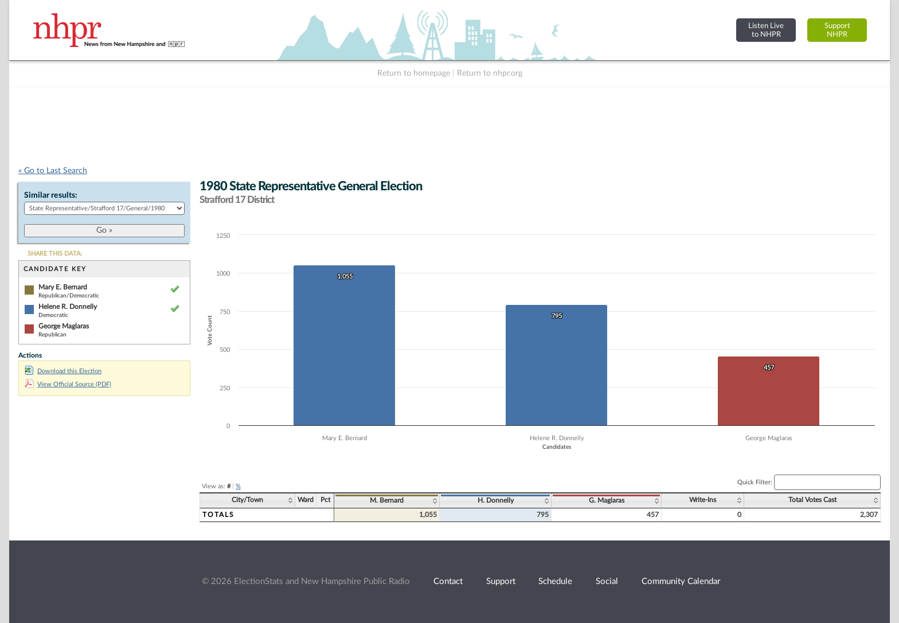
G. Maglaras (606, 500)
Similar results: (50, 195)
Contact (448, 581)
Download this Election (63, 371)
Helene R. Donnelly (67, 306)
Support (500, 581)
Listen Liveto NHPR (766, 30)
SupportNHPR (837, 30)
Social (607, 581)
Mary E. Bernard (62, 287)
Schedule (555, 581)
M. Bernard (387, 500)
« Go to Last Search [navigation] (52, 171)
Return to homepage (413, 73)
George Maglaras (63, 326)
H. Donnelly (496, 500)
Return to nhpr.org (489, 73)
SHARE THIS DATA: (55, 253)
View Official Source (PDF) (68, 384)
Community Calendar (681, 581)
